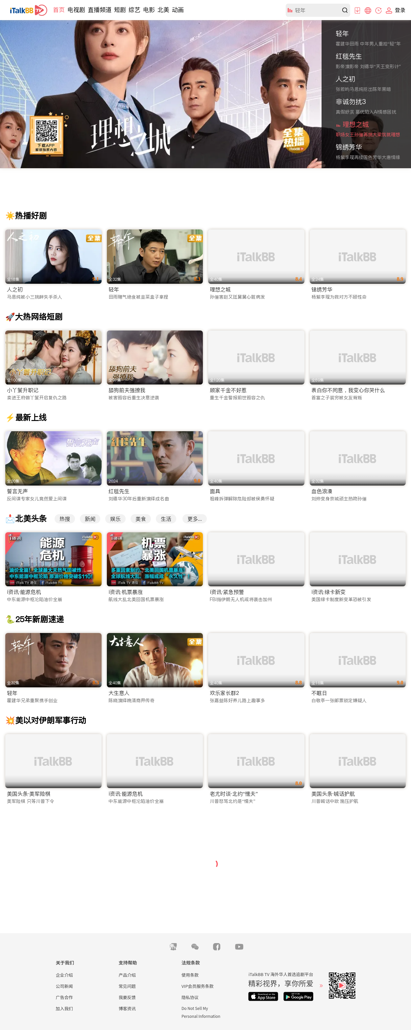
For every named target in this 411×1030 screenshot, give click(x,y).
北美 (163, 10)
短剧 (120, 10)
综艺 (134, 10)
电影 (149, 10)
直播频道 (99, 10)
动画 (178, 10)
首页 (59, 10)
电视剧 (76, 10)
